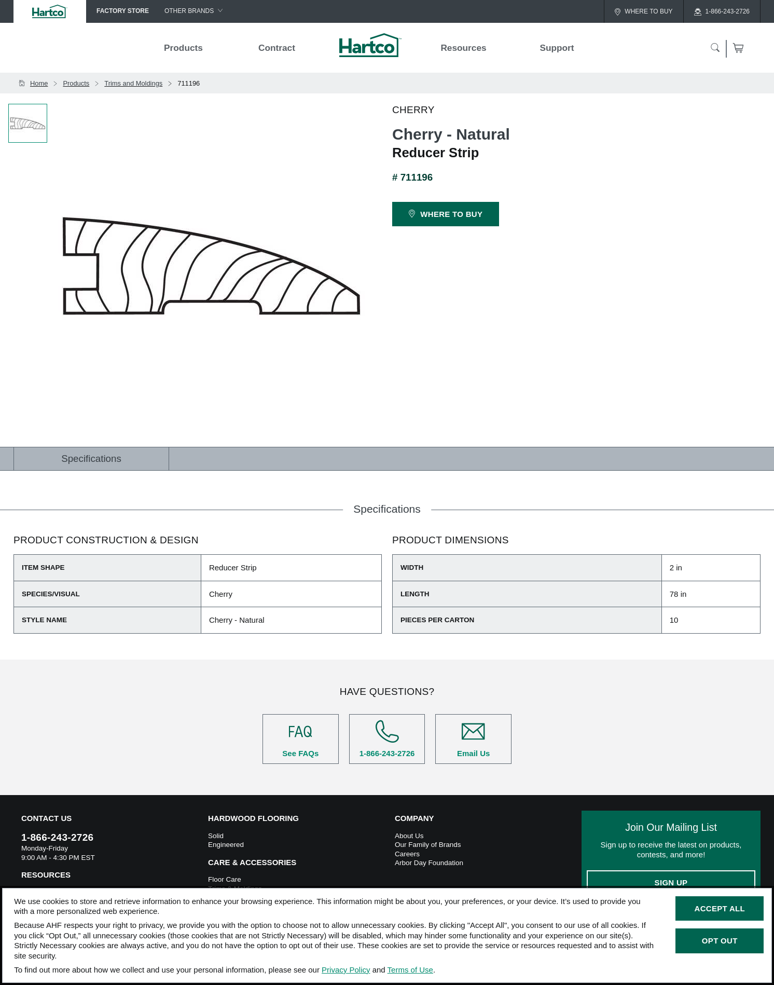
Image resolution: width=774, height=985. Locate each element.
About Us (409, 836)
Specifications (91, 458)
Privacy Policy (346, 969)
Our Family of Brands (428, 845)
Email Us (473, 739)
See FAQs (300, 739)
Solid (216, 836)
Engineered (226, 845)
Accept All (720, 908)
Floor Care (224, 879)
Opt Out (720, 940)
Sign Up (671, 882)
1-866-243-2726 (387, 739)
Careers (407, 854)
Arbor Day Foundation (429, 863)
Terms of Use (410, 969)
